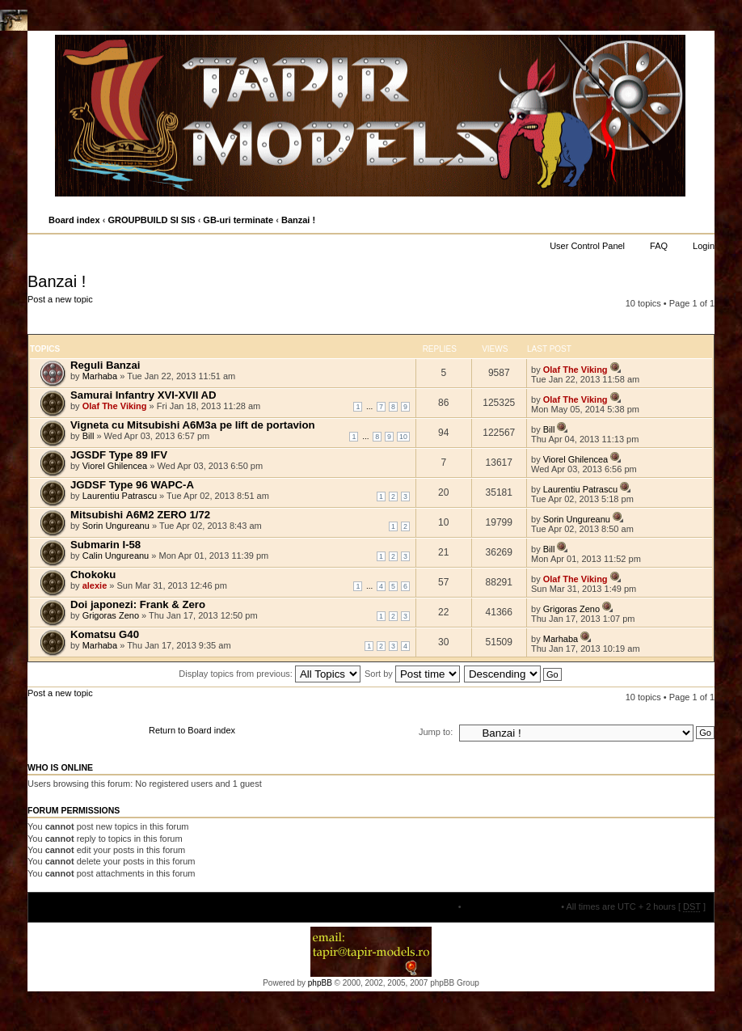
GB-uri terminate (238, 220)
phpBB (320, 982)
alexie (95, 585)
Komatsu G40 (104, 634)
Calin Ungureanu (116, 555)
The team (436, 906)
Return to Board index (192, 730)
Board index (74, 220)
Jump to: (436, 732)
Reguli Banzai (105, 365)
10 (403, 437)
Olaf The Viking (575, 369)
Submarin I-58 (105, 545)
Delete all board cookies (511, 906)
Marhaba (99, 376)
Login (704, 246)
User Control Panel (587, 246)
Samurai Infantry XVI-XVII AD (143, 395)
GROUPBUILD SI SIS (151, 220)
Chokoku (93, 574)
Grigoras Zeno (110, 615)
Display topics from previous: (269, 673)
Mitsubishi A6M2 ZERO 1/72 (140, 515)
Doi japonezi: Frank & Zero (137, 604)
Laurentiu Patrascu (119, 496)
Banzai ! (298, 220)
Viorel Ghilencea (115, 466)
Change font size (701, 220)
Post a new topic (81, 314)
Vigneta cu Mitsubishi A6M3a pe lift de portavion (192, 425)
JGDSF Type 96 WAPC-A (132, 485)
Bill (88, 436)
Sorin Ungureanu (116, 525)
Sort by (412, 673)
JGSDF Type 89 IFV (118, 455)
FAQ (659, 246)
